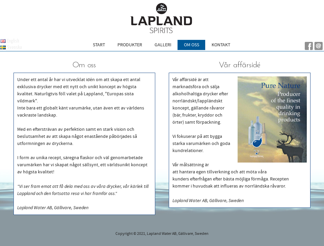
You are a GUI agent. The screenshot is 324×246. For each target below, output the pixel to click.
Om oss (191, 45)
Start (99, 45)
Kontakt (221, 45)
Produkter (129, 45)
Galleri (163, 45)
